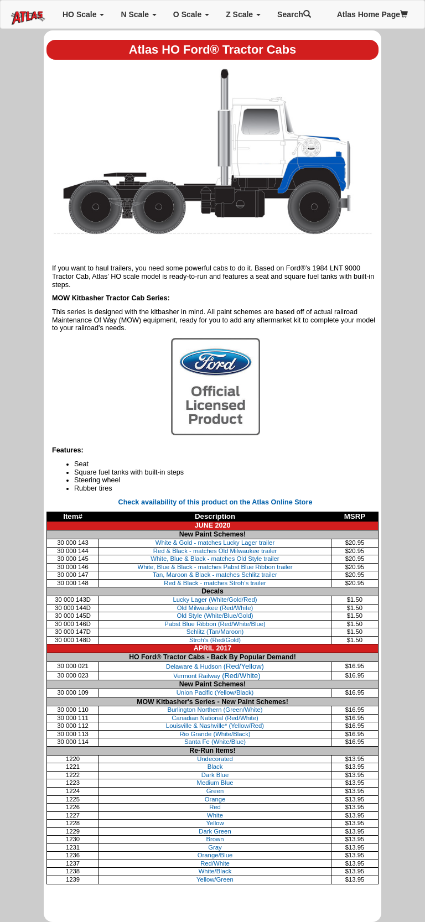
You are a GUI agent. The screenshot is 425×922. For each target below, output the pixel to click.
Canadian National (215, 718)
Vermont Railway (216, 676)
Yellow (215, 823)
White (215, 815)
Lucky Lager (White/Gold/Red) (215, 599)
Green (215, 791)
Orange (215, 799)
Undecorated (215, 759)
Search (294, 14)
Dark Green (215, 831)
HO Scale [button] (83, 14)
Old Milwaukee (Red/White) (215, 608)
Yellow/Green (215, 879)
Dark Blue (215, 775)
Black (215, 766)
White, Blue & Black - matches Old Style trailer (215, 558)
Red (215, 807)
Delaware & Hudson (215, 666)
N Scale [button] (138, 14)
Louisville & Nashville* (215, 725)
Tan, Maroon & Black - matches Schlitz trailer (215, 574)
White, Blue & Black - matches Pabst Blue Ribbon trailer (214, 567)
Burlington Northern (214, 709)
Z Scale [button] (243, 14)
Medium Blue (215, 782)
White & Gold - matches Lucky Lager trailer (215, 542)
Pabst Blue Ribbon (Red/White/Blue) (215, 624)
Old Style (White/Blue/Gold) (215, 615)
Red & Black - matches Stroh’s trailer (215, 583)
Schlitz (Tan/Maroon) (215, 631)
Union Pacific (215, 692)
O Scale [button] (191, 14)
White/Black (215, 871)
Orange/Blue (215, 855)
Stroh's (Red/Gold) (215, 640)
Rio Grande (214, 734)
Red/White (215, 863)
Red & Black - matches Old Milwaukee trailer (215, 551)
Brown (215, 839)
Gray (214, 847)
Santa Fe (215, 741)
